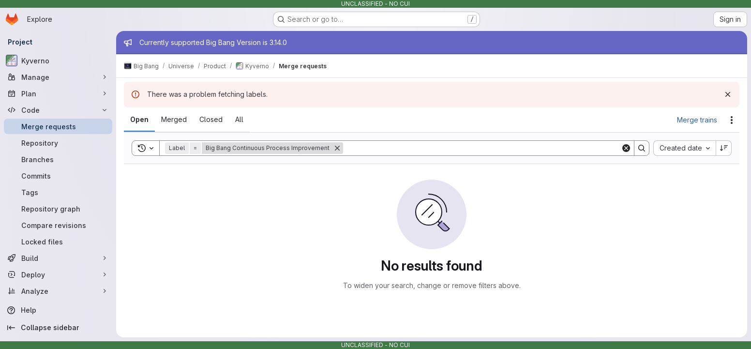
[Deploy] (58, 274)
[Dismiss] (728, 94)
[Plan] (58, 93)
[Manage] (58, 77)
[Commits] (58, 175)
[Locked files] (58, 241)
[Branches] (58, 159)
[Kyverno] (58, 60)
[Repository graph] (58, 208)
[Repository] (58, 143)
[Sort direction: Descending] (724, 148)
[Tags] (58, 192)
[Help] (58, 310)
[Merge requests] (58, 126)
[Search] (482, 148)
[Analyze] (58, 291)
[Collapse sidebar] (58, 327)
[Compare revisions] (58, 225)
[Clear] (626, 148)
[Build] (58, 258)
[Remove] (337, 148)
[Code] (58, 110)
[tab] (139, 119)
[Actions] (731, 120)
